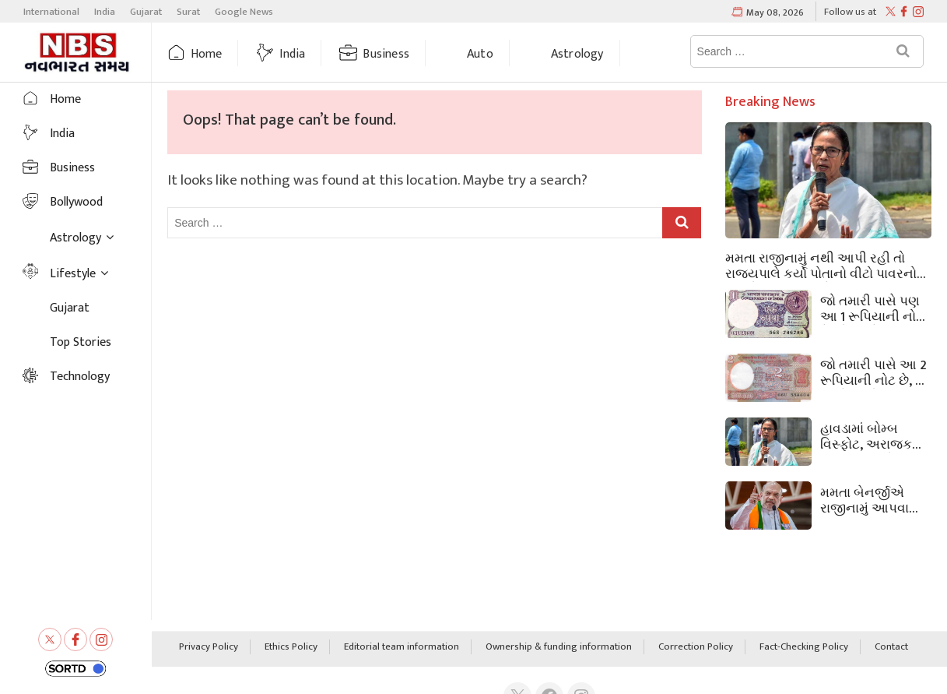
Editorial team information (401, 647)
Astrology (577, 54)
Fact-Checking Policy (803, 647)
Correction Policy (695, 647)
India (104, 11)
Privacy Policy (208, 647)
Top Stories (80, 342)
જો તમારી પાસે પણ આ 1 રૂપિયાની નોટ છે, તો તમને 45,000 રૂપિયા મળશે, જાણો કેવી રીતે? (874, 308)
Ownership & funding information (559, 647)
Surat (188, 11)
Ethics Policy (291, 647)
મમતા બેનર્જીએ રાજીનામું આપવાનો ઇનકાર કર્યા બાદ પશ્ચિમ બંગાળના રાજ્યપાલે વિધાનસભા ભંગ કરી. (873, 499)
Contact (891, 647)
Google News (244, 11)
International (51, 11)
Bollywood (76, 202)
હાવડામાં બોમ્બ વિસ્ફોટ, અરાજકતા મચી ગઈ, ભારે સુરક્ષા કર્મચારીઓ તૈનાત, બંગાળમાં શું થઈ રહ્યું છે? (875, 435)
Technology (80, 376)
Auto (480, 54)
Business (386, 54)
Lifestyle (73, 273)
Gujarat (146, 11)
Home (207, 54)
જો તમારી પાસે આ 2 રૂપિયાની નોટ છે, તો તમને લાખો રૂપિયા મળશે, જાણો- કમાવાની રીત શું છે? (873, 371)
